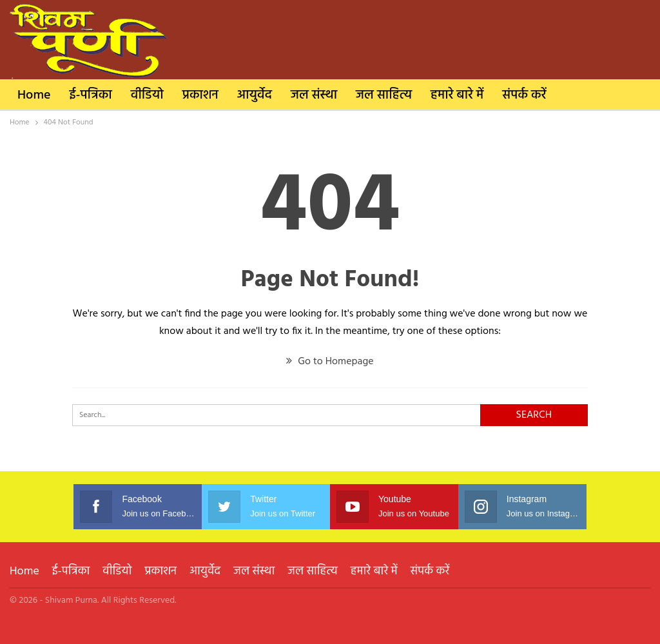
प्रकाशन (200, 95)
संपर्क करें (524, 95)
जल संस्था (314, 95)
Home (34, 95)
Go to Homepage (329, 361)
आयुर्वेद (254, 95)
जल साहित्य (384, 95)
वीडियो (147, 95)
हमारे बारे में (457, 95)
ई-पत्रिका (91, 95)
